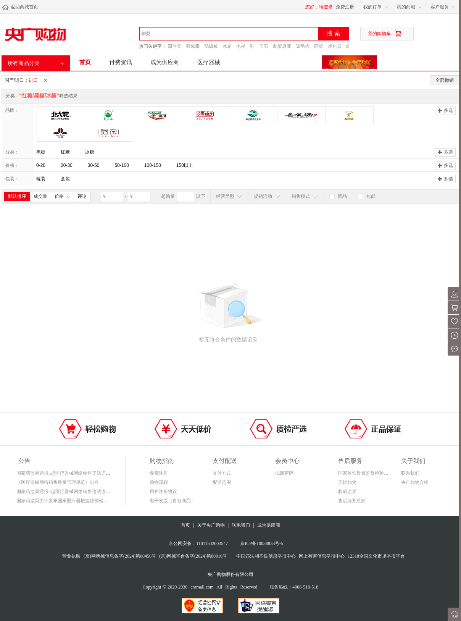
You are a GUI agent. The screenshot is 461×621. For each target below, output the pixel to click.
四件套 (174, 46)
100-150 (152, 165)
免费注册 (345, 7)
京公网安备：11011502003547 (198, 543)
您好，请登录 (319, 7)
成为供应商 (164, 62)
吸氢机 (302, 46)
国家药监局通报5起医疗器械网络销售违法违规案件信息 (72, 473)
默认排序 (17, 196)
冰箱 (227, 46)
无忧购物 (347, 482)
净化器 (335, 46)
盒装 (65, 178)
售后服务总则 (352, 500)
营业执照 (71, 556)
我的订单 (372, 7)
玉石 (263, 46)
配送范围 (222, 482)
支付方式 (222, 473)
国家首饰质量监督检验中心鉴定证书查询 (379, 473)
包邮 (366, 196)
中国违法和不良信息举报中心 (266, 556)
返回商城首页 (20, 7)
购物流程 (159, 482)
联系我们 (410, 473)
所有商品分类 (24, 63)
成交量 (40, 196)
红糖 (65, 152)
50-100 (121, 165)
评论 (82, 196)
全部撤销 (444, 80)
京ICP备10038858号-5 (261, 543)
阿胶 (318, 46)
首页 (85, 62)
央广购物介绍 (415, 482)
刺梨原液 (282, 46)
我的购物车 (379, 33)
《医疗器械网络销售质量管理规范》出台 (57, 482)
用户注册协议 (163, 491)
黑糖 (40, 152)
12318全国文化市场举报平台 (376, 556)
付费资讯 (120, 62)
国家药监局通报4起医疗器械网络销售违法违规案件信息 (72, 491)
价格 (62, 196)
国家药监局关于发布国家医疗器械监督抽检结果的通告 (71, 500)
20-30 (67, 165)
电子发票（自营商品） (172, 500)
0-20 (40, 165)
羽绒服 (193, 46)
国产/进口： (27, 80)
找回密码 (284, 473)
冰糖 (89, 152)
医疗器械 (208, 62)
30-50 (94, 165)
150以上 (184, 165)
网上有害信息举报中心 (322, 556)
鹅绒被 (211, 46)
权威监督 (347, 491)
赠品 (338, 196)
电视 (240, 46)
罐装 (40, 178)
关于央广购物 (211, 525)
